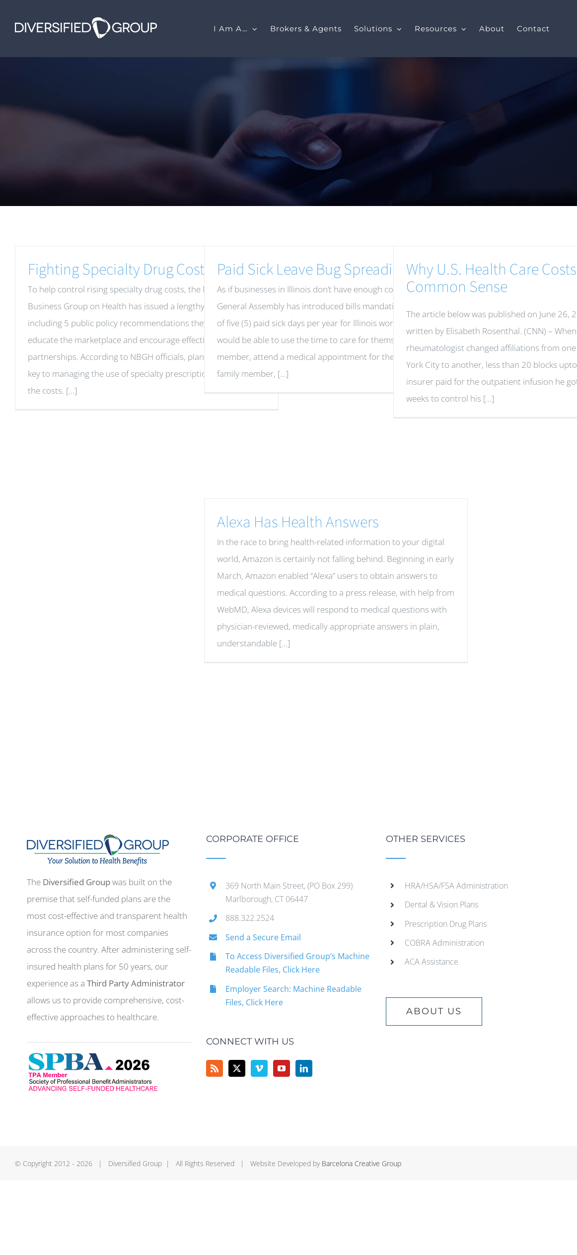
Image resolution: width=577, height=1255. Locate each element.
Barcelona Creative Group (361, 1163)
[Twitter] (236, 1068)
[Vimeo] (259, 1068)
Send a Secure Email (263, 937)
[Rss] (214, 1068)
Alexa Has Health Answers (298, 522)
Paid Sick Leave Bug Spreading (312, 269)
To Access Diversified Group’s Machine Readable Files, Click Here (297, 963)
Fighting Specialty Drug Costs (119, 269)
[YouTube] (281, 1068)
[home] (98, 842)
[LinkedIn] (303, 1068)
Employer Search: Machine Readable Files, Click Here (293, 995)
